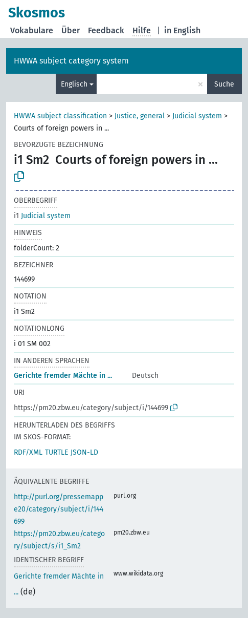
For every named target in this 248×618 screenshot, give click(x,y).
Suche (224, 84)
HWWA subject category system (71, 61)
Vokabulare (31, 30)
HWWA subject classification (60, 116)
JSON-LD (84, 452)
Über (70, 30)
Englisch (74, 84)
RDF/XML (28, 452)
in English (182, 30)
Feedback (106, 30)
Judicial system (197, 116)
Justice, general (140, 116)
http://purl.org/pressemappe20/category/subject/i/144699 (58, 509)
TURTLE (56, 452)
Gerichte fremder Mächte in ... (63, 375)
